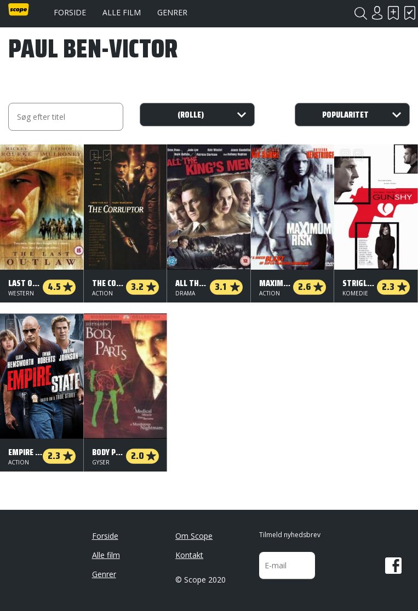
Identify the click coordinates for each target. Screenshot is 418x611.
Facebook (393, 565)
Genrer (172, 12)
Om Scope (194, 536)
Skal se (393, 13)
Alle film (121, 12)
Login (377, 13)
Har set (410, 13)
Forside (70, 12)
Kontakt (189, 555)
